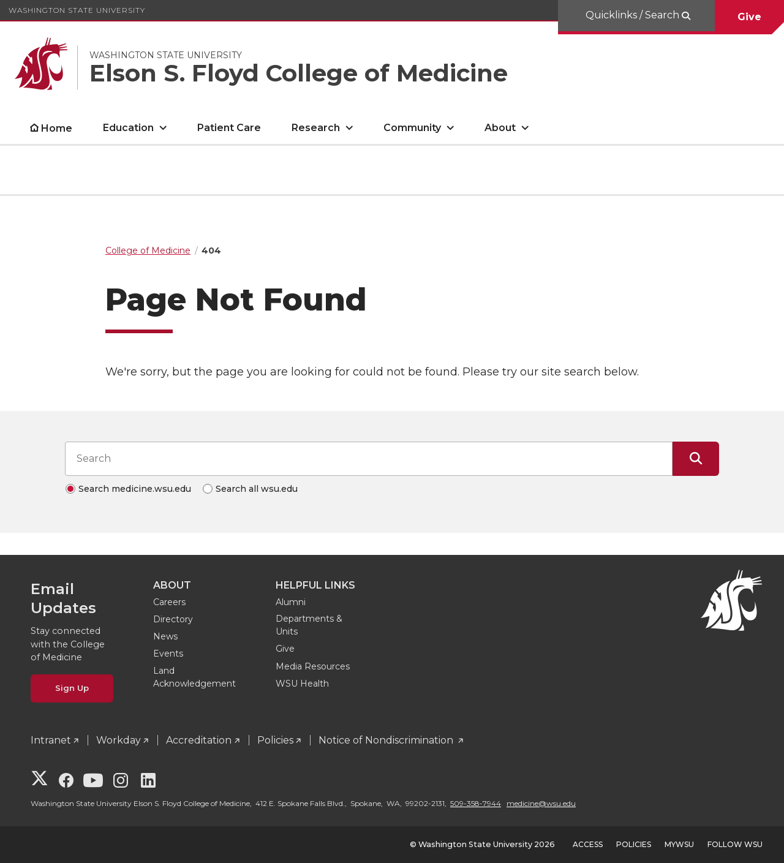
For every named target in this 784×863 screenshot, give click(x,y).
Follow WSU (735, 844)
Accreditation (199, 740)
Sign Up (72, 688)
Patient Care (229, 128)
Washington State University (77, 10)
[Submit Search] (696, 459)
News (165, 636)
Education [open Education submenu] (128, 128)
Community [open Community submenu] (412, 128)
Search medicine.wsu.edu (134, 488)
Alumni (291, 602)
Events (168, 653)
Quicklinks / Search (634, 15)
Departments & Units (309, 625)
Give (749, 17)
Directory (173, 619)
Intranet (51, 740)
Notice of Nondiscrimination (387, 740)
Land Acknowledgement (194, 677)
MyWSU (679, 844)
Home (56, 128)
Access (588, 844)
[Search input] (369, 459)
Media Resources (313, 666)
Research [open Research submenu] (316, 128)
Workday (118, 740)
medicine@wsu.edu (541, 803)
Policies (275, 740)
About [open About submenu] (500, 128)
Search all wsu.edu (257, 488)
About (172, 585)
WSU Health (302, 683)
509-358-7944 (475, 803)
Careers (169, 602)
